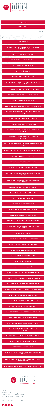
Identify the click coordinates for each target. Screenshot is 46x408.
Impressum (5, 400)
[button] (43, 18)
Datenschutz (14, 400)
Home (41, 32)
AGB (22, 400)
